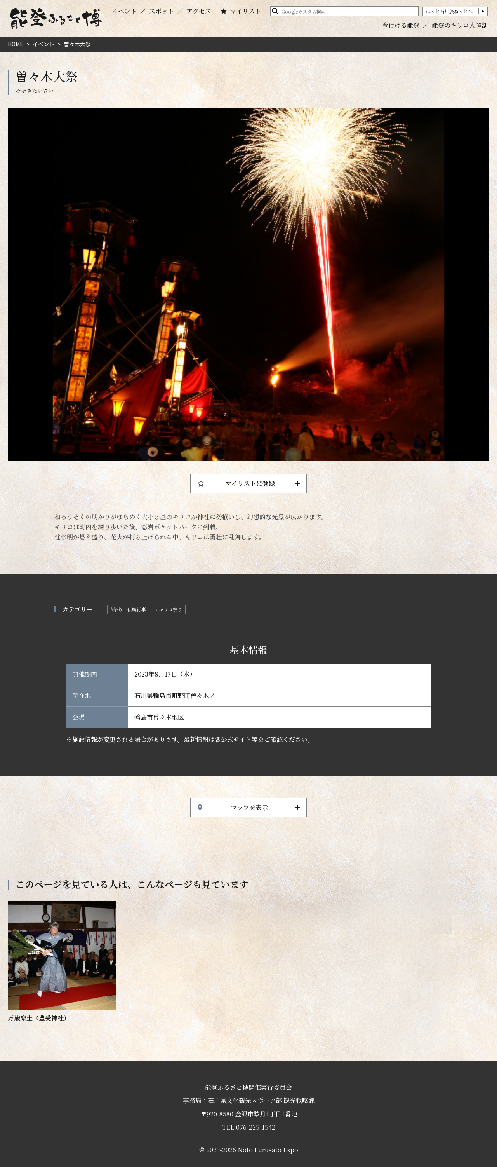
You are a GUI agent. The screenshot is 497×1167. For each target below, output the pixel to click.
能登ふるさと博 (56, 18)
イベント (124, 11)
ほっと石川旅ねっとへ (449, 11)
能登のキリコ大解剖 (460, 25)
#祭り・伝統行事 (128, 609)
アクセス (198, 11)
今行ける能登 (400, 25)
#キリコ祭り (169, 609)
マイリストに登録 (250, 483)
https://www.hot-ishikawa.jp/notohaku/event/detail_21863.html (62, 962)
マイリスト (245, 11)
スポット (161, 11)
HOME (15, 44)
